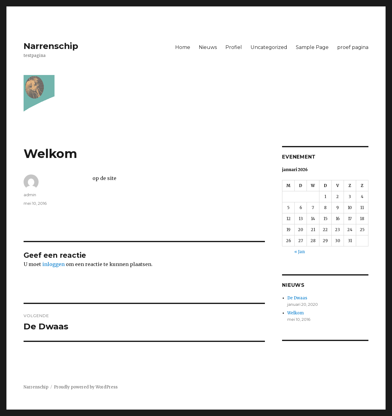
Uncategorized (269, 47)
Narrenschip (51, 46)
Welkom (295, 313)
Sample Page (312, 47)
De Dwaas (297, 298)
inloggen (53, 264)
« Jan (299, 251)
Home (182, 47)
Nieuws (208, 47)
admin (30, 194)
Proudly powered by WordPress (86, 387)
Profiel (233, 47)
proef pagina (352, 47)
